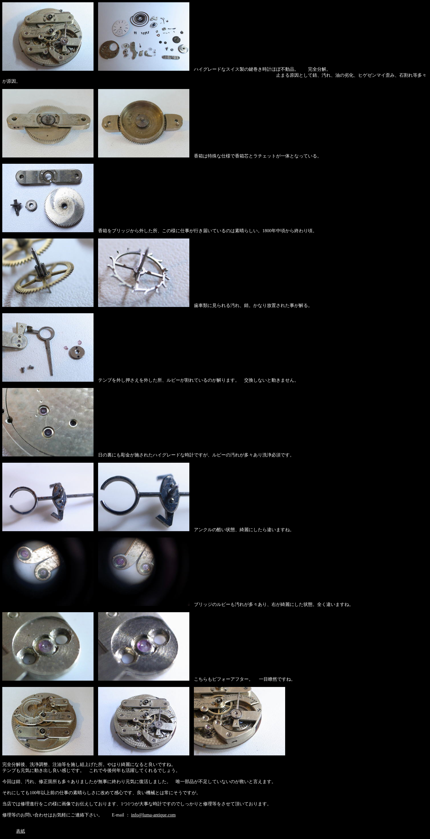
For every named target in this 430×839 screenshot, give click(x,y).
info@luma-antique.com (153, 814)
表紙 (20, 831)
